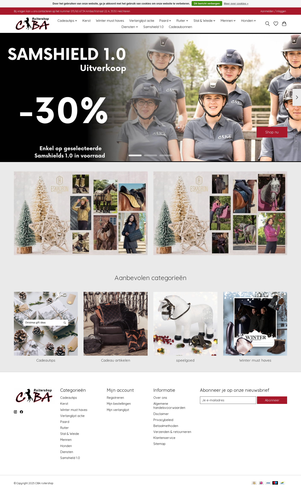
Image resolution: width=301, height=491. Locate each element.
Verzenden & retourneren (172, 432)
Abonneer (272, 400)
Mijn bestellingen (119, 404)
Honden (66, 446)
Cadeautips (45, 360)
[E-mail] (228, 400)
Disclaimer (161, 414)
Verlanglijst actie (141, 21)
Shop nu (271, 131)
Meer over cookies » (236, 3)
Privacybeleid (163, 420)
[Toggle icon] (267, 24)
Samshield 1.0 (153, 27)
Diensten (66, 452)
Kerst (86, 21)
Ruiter (64, 428)
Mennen (66, 440)
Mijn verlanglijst (118, 410)
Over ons (160, 398)
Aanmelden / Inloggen (273, 11)
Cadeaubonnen (180, 27)
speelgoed (185, 360)
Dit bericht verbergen (207, 3)
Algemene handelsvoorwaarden (169, 406)
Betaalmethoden (165, 426)
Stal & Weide (69, 434)
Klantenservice (164, 438)
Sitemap (159, 444)
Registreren (115, 398)
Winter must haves (110, 21)
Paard (64, 422)
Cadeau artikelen (115, 360)
